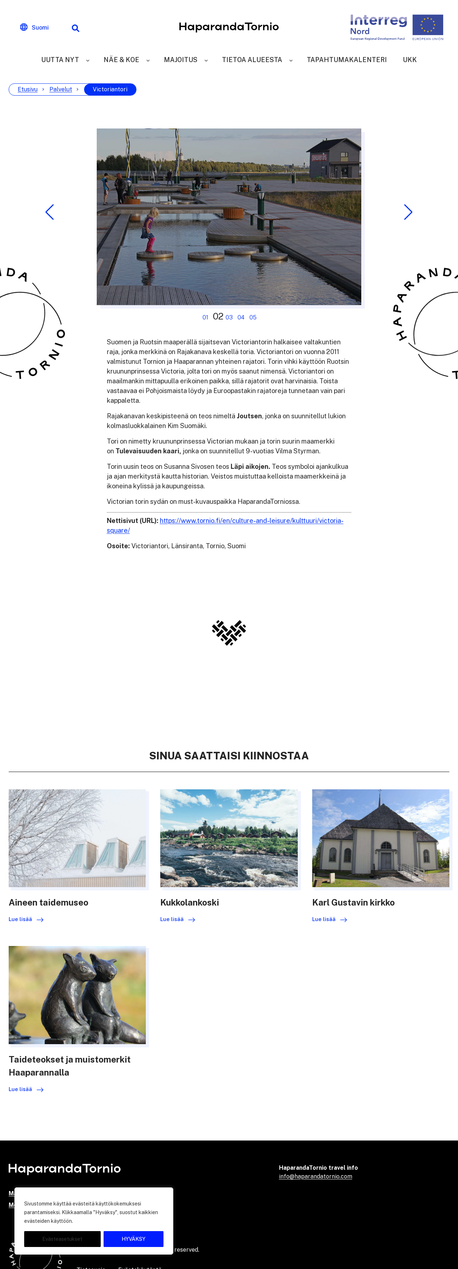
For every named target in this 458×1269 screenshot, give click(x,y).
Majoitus (180, 60)
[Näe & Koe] (148, 59)
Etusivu (28, 89)
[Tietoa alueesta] (291, 59)
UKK (410, 60)
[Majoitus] (206, 59)
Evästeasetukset (62, 1239)
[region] (93, 1221)
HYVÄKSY (133, 1239)
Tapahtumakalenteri (347, 60)
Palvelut (60, 89)
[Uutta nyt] (87, 59)
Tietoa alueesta (252, 60)
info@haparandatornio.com (315, 1176)
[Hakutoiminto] (75, 27)
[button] (49, 212)
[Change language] (34, 27)
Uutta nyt (60, 60)
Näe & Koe (121, 60)
